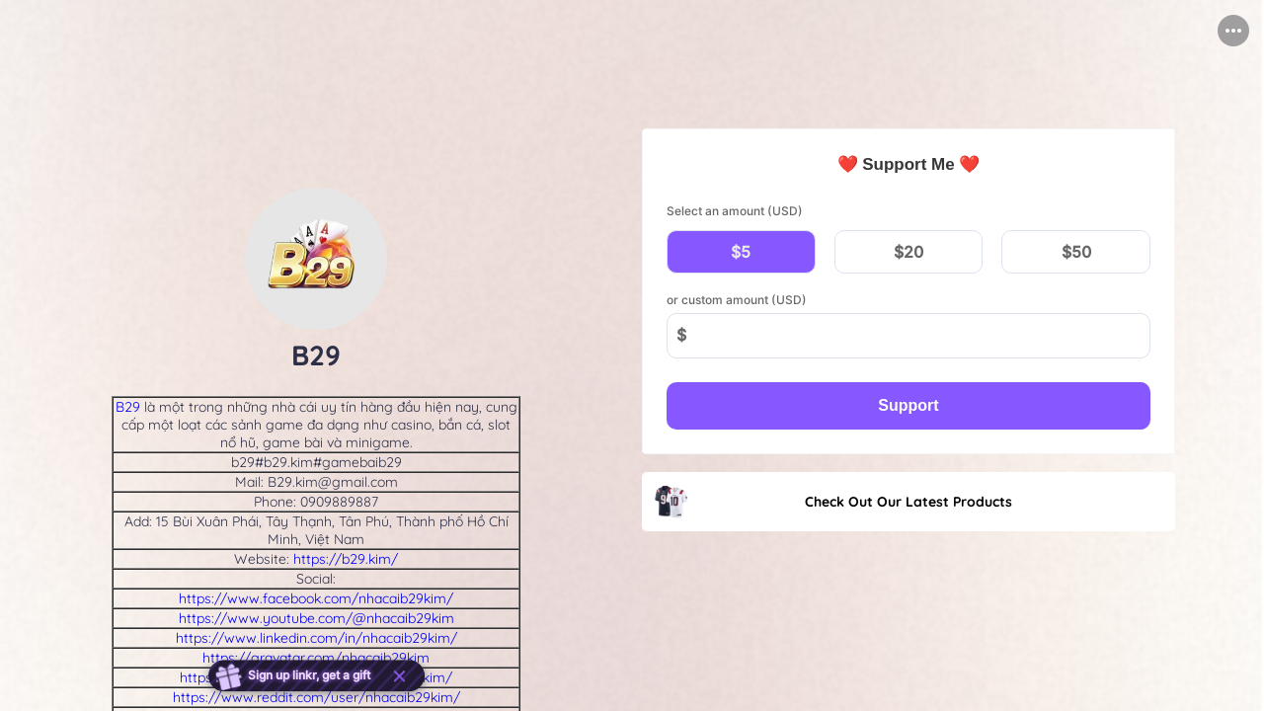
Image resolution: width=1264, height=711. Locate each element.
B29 (128, 407)
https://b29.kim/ (345, 559)
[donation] (908, 291)
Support (908, 405)
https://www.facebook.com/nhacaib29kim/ (316, 598)
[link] (908, 501)
